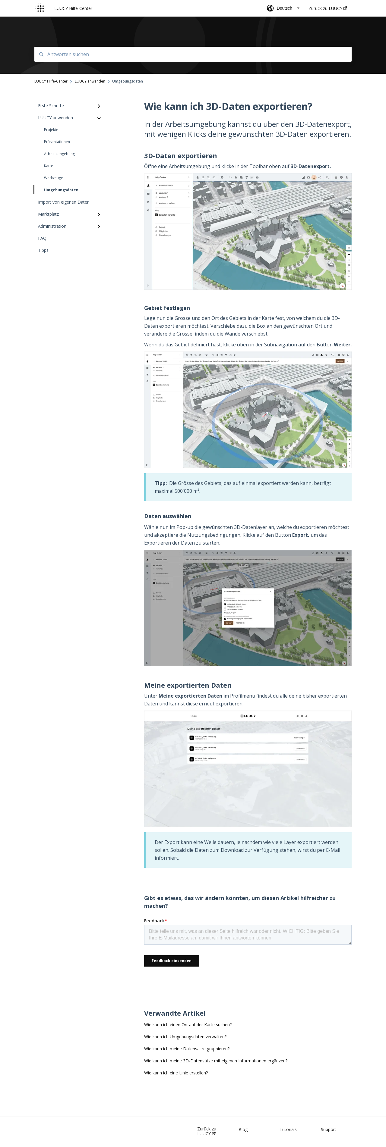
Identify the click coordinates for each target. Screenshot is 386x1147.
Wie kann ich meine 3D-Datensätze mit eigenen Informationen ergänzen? (215, 1061)
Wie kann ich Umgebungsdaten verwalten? (185, 1036)
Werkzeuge (53, 177)
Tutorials (288, 1129)
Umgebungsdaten (56, 189)
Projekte (51, 129)
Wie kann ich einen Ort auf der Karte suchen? (188, 1024)
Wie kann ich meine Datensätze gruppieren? (186, 1049)
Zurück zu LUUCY (206, 1131)
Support (328, 1129)
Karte (48, 165)
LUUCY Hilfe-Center (73, 8)
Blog (243, 1129)
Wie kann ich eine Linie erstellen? (176, 1073)
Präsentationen (57, 141)
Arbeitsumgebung (59, 153)
